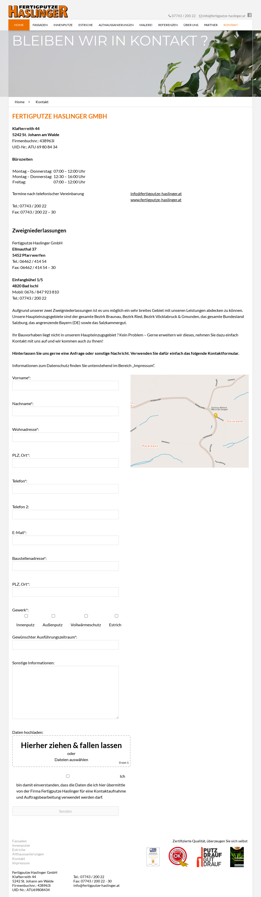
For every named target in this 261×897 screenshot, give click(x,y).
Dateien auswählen (71, 759)
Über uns (191, 25)
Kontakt (231, 25)
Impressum (21, 863)
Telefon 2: (20, 506)
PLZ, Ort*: (21, 455)
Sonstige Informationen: (33, 662)
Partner (211, 25)
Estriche (86, 25)
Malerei (145, 25)
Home (19, 25)
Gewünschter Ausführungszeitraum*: (44, 636)
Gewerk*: (20, 609)
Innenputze (63, 25)
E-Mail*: (19, 532)
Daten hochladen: (27, 732)
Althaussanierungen (116, 25)
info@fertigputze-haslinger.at (224, 16)
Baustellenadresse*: (29, 558)
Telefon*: (19, 480)
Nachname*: (22, 403)
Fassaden (40, 25)
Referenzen (168, 25)
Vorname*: (21, 377)
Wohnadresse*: (25, 429)
